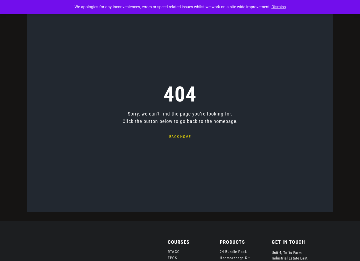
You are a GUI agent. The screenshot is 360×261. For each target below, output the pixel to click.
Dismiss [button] (279, 6)
